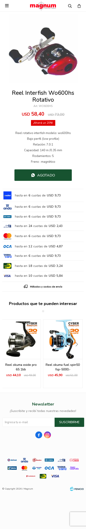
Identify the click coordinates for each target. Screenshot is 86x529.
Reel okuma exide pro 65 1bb (21, 367)
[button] (78, 354)
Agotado (46, 175)
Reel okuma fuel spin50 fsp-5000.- (63, 367)
